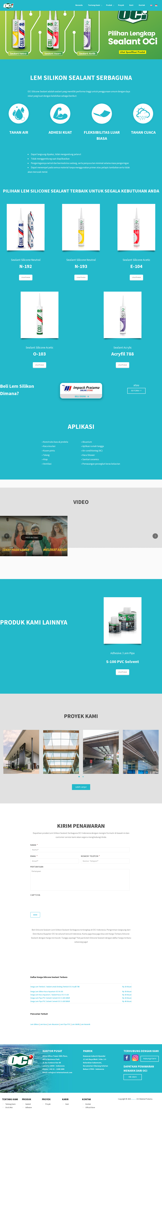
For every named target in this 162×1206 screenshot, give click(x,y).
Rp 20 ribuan (126, 987)
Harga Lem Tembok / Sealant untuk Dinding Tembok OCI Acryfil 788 (55, 987)
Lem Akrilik (76, 1024)
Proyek (47, 1104)
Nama (34, 845)
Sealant (28, 1104)
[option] (21, 752)
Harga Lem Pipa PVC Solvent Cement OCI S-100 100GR (50, 998)
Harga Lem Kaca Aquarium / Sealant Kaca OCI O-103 (50, 995)
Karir (67, 1104)
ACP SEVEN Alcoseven (133, 1099)
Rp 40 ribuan (126, 1001)
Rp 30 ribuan (126, 991)
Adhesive (28, 1107)
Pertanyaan (36, 867)
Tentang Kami (10, 1104)
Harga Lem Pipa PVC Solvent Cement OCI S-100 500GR (50, 1001)
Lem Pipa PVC (65, 1024)
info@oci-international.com (60, 1072)
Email (34, 856)
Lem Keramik (85, 1024)
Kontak (88, 1104)
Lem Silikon (34, 1024)
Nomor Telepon (90, 856)
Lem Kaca (43, 1024)
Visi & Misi (9, 1107)
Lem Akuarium (53, 1024)
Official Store (90, 1107)
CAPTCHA (35, 895)
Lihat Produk (25, 277)
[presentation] (50, 902)
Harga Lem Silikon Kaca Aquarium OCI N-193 (47, 991)
